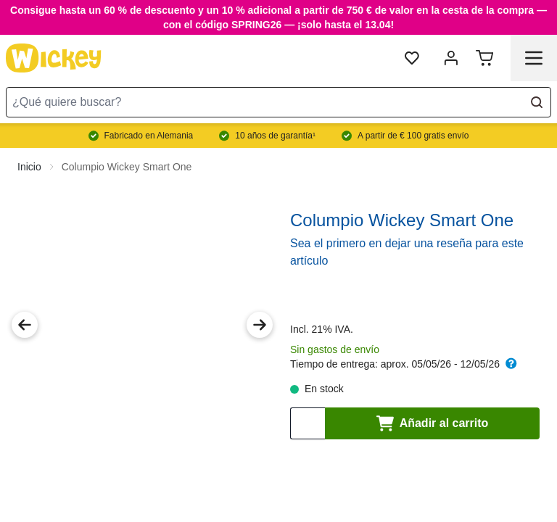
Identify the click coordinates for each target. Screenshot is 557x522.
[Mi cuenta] (451, 58)
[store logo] (54, 58)
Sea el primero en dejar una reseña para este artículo (407, 240)
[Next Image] (260, 313)
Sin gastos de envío (334, 338)
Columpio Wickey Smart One (127, 155)
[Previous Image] (25, 313)
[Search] (536, 102)
